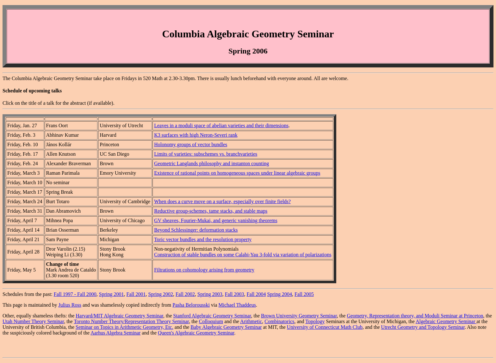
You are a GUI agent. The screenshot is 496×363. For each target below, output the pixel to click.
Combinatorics (279, 321)
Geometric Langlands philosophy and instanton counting (211, 163)
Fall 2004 (256, 294)
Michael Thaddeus (237, 305)
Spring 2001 (111, 294)
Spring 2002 (160, 294)
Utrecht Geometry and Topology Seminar (423, 327)
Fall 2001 (136, 294)
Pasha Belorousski (191, 305)
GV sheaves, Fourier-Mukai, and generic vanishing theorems (215, 220)
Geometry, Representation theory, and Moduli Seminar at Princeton (415, 315)
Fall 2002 (185, 294)
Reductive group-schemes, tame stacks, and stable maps (210, 211)
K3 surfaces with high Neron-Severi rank (195, 135)
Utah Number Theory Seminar (33, 321)
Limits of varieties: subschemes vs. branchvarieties (205, 154)
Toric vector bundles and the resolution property (202, 239)
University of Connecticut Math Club (325, 327)
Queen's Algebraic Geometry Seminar (196, 332)
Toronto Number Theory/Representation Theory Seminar (131, 321)
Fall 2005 (304, 294)
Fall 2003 (234, 294)
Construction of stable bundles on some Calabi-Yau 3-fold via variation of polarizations (243, 254)
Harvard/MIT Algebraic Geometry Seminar (119, 315)
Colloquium (211, 321)
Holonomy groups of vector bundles (190, 144)
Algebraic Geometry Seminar (446, 321)
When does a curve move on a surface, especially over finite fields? (222, 201)
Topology (315, 321)
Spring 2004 (279, 294)
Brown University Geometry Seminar (299, 315)
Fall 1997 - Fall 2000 (75, 294)
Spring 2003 (209, 294)
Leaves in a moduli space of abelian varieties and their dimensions (221, 125)
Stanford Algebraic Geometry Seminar (212, 315)
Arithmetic (251, 321)
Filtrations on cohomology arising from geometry (204, 269)
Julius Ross (69, 305)
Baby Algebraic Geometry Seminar (226, 327)
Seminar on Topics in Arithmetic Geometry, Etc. (124, 327)
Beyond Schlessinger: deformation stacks (196, 230)
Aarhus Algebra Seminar (115, 332)
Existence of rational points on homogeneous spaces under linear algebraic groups (237, 173)
